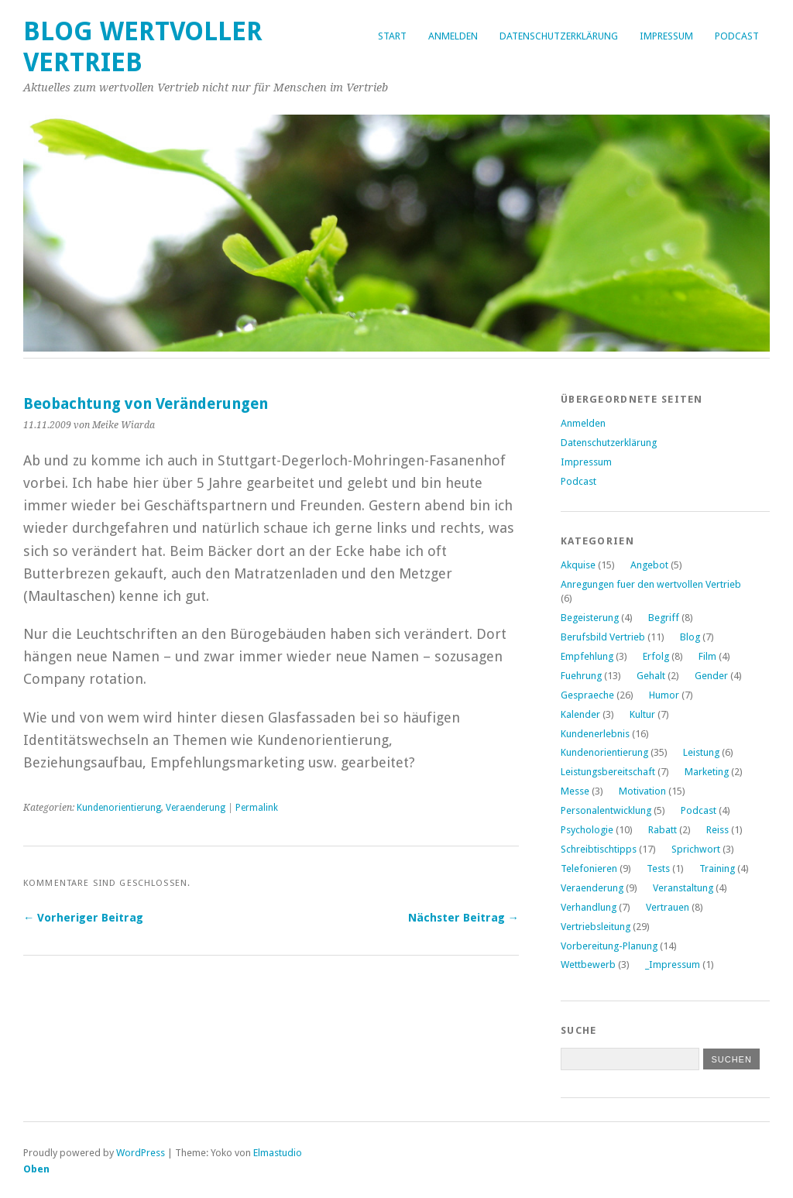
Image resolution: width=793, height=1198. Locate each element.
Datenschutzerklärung (558, 36)
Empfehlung (587, 656)
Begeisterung (590, 617)
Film (707, 656)
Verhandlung (588, 907)
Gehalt (651, 675)
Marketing (707, 771)
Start (392, 36)
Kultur (642, 714)
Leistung (701, 752)
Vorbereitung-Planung (609, 946)
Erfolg (656, 656)
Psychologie (587, 830)
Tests (658, 868)
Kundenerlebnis (595, 734)
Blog (690, 637)
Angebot (649, 565)
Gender (711, 675)
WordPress (140, 1153)
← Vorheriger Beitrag (83, 917)
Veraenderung (195, 807)
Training (717, 868)
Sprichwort (695, 849)
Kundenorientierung (119, 807)
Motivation (642, 791)
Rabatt (662, 830)
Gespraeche (587, 695)
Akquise (578, 565)
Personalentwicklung (606, 810)
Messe (575, 791)
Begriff (663, 617)
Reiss (717, 830)
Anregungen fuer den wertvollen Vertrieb (651, 584)
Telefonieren (589, 868)
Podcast (737, 36)
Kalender (580, 714)
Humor (664, 695)
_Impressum (672, 964)
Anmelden (453, 36)
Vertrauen (667, 907)
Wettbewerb (588, 964)
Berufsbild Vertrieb (603, 637)
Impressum (666, 36)
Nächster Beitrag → (463, 917)
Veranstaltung (683, 888)
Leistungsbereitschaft (608, 771)
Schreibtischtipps (599, 849)
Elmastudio (277, 1153)
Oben (36, 1169)
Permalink (256, 807)
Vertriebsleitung (595, 926)
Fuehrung (581, 675)
